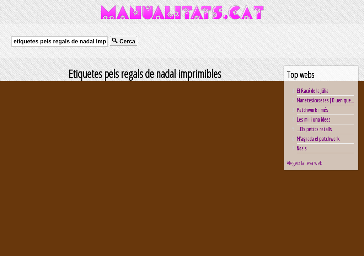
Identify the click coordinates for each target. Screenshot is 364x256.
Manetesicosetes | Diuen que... (325, 100)
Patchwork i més (312, 110)
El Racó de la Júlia (312, 90)
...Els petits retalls (314, 129)
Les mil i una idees (314, 119)
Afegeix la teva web (304, 163)
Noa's (302, 148)
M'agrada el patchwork (318, 138)
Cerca (123, 41)
